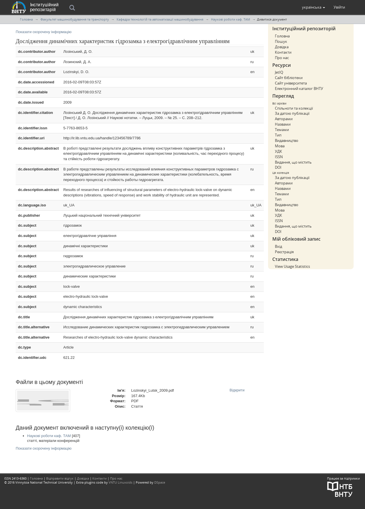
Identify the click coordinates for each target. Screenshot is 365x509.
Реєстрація (284, 251)
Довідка (282, 46)
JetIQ (279, 72)
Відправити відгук (60, 478)
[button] (313, 7)
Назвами (283, 124)
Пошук (281, 41)
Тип (278, 135)
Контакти (283, 52)
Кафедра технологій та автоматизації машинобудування (160, 19)
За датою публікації (292, 113)
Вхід (278, 246)
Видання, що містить (293, 162)
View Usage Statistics (292, 266)
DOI (278, 167)
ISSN (279, 156)
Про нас (282, 57)
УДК (278, 151)
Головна (26, 19)
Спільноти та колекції (294, 108)
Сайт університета (291, 83)
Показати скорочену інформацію (44, 32)
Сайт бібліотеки (289, 77)
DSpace (159, 482)
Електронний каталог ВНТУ (299, 88)
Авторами (284, 118)
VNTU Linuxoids (120, 482)
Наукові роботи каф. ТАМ (230, 19)
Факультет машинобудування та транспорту (74, 19)
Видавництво (286, 140)
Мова (280, 145)
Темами (282, 129)
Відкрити (237, 390)
